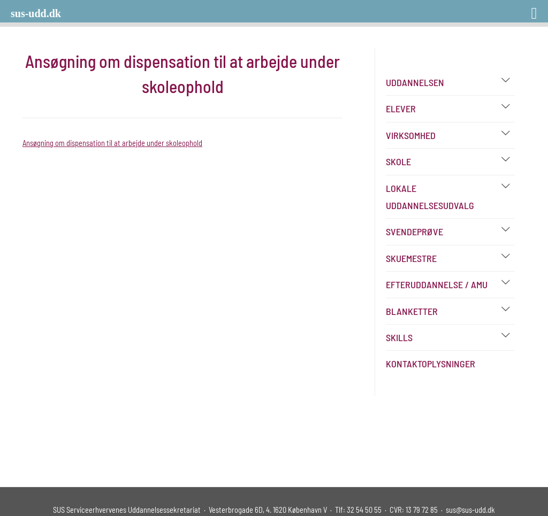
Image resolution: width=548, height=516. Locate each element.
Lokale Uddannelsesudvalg (430, 196)
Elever (401, 108)
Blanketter (412, 311)
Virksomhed (411, 135)
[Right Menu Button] (520, 9)
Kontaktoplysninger (430, 363)
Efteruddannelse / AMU (437, 284)
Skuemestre (411, 258)
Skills (399, 337)
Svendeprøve (414, 231)
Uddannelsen (415, 82)
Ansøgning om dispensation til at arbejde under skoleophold (112, 143)
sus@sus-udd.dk (470, 509)
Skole (398, 161)
